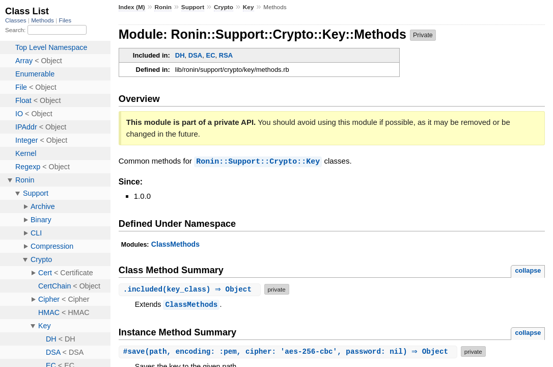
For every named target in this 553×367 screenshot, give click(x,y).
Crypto (223, 7)
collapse (528, 270)
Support (192, 7)
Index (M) (132, 7)
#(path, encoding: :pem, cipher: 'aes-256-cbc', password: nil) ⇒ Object (289, 351)
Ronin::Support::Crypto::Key (258, 161)
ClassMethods (175, 244)
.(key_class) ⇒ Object (191, 289)
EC (210, 55)
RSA (226, 55)
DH (180, 55)
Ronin (163, 7)
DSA (195, 55)
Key (248, 7)
